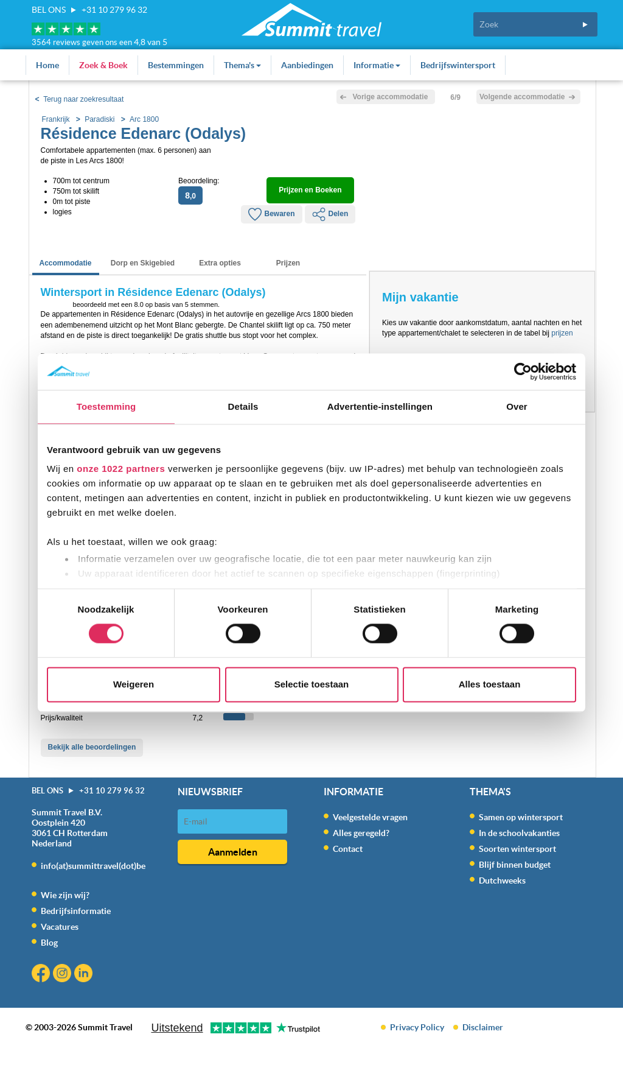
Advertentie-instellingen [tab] (380, 406)
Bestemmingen (176, 65)
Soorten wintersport (517, 849)
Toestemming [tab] (106, 406)
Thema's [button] (242, 65)
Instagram (63, 974)
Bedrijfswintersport (457, 65)
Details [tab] (243, 406)
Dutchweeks (502, 880)
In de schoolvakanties (519, 833)
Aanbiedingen (307, 65)
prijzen (562, 333)
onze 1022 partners (121, 468)
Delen (330, 214)
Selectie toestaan (311, 684)
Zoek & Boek (103, 65)
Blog (49, 942)
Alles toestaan (490, 684)
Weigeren (133, 684)
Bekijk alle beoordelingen (92, 747)
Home (47, 65)
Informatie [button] (376, 65)
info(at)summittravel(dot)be (93, 866)
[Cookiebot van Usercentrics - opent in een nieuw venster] (523, 371)
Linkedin (85, 974)
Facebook (42, 974)
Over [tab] (516, 406)
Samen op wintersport (521, 817)
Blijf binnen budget (515, 865)
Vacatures (59, 927)
